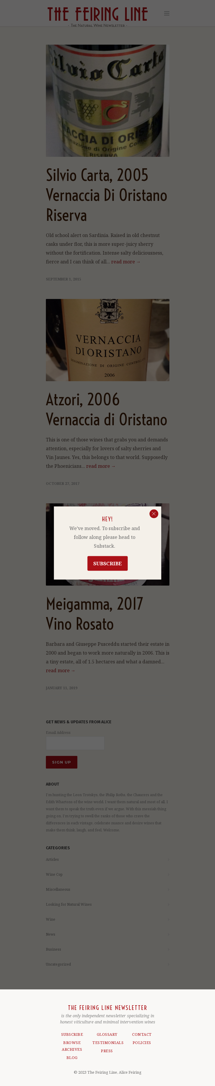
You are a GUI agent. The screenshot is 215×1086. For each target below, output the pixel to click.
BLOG (72, 1057)
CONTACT (142, 1033)
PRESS (107, 1050)
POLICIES (142, 1042)
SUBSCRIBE (72, 1033)
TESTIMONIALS (106, 1042)
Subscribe (107, 563)
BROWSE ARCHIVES (72, 1045)
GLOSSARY (107, 1033)
